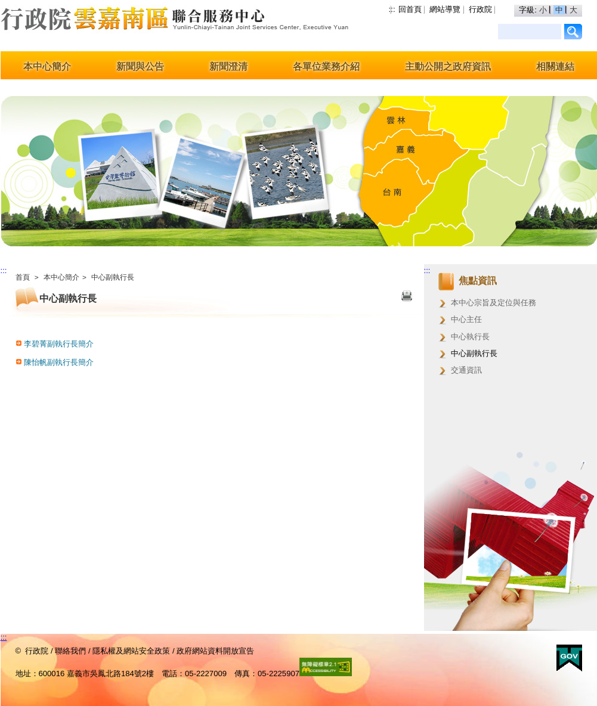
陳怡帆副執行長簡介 (59, 362)
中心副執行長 (112, 277)
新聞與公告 (140, 66)
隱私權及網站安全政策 (131, 650)
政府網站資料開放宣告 (215, 650)
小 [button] (544, 9)
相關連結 (555, 66)
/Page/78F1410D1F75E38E (573, 31)
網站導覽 (444, 9)
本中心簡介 (47, 66)
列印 (406, 297)
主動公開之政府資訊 (448, 66)
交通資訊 (466, 370)
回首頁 (410, 9)
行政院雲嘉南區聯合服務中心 (105, 25)
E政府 (569, 658)
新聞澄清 (228, 66)
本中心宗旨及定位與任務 (493, 302)
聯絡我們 (70, 650)
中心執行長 (470, 336)
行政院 (480, 9)
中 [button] (560, 9)
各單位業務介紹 (326, 66)
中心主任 (466, 319)
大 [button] (573, 9)
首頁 (23, 277)
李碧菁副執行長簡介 (59, 343)
